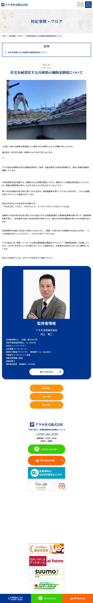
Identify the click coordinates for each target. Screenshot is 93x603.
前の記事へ (46, 388)
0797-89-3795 (46, 434)
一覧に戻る (46, 396)
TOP (4, 36)
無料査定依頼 (45, 460)
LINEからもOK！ (46, 449)
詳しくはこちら (46, 371)
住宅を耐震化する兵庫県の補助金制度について (26, 52)
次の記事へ (46, 405)
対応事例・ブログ (16, 36)
